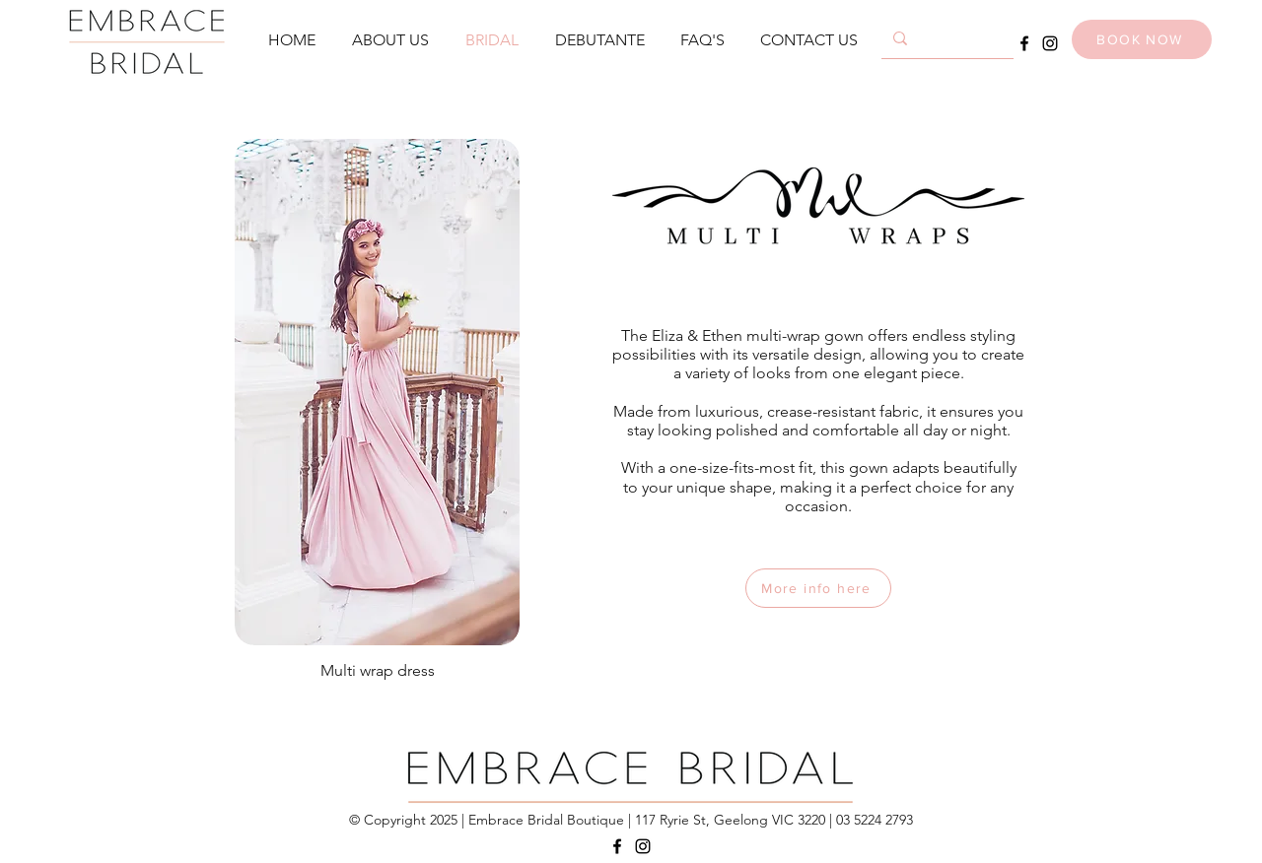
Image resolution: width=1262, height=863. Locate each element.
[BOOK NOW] (1142, 39)
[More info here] (818, 588)
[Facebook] (1024, 43)
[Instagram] (1050, 43)
